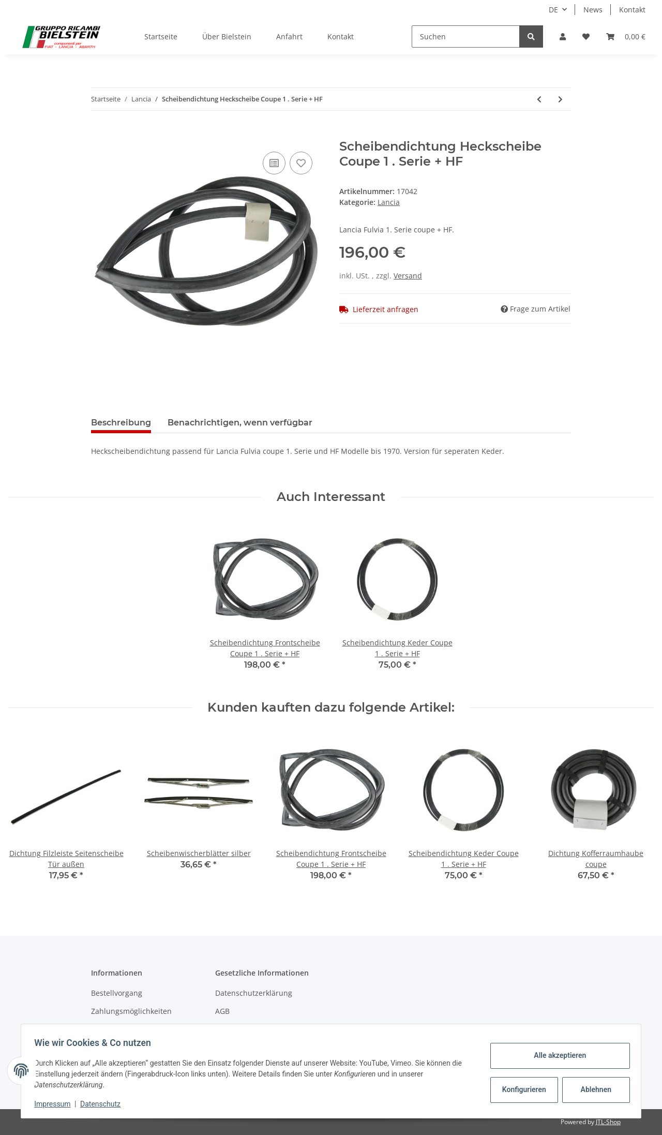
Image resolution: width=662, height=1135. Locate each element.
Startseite (160, 36)
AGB (222, 1011)
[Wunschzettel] (586, 36)
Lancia (389, 202)
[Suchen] (466, 36)
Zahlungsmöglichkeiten (131, 1011)
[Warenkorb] (626, 36)
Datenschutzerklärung (253, 993)
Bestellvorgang (116, 993)
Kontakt (632, 9)
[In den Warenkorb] (99, 133)
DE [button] (553, 9)
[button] (562, 36)
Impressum (56, 1104)
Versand (408, 276)
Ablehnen (592, 1089)
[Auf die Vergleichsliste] (274, 163)
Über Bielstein (226, 36)
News (593, 9)
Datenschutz (104, 1104)
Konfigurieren (522, 1089)
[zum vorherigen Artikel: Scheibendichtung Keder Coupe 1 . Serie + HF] (539, 99)
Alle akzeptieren (556, 1055)
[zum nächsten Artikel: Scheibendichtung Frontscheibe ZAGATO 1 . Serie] (560, 99)
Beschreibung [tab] (121, 423)
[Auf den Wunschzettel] (301, 163)
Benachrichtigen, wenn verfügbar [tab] (240, 423)
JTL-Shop (608, 1121)
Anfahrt (289, 36)
